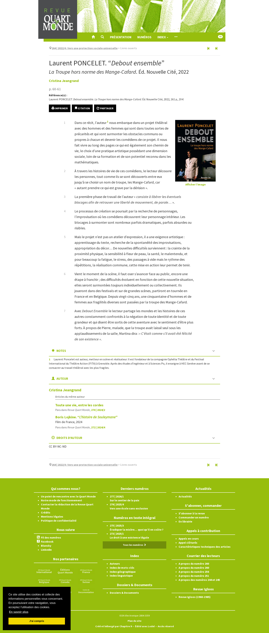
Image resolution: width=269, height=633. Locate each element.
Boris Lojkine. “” (86, 417)
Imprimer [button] (60, 108)
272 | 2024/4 (98, 427)
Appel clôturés (188, 542)
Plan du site (134, 620)
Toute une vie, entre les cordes (79, 405)
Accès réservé (166, 626)
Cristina (64, 80)
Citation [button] (82, 108)
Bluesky (46, 545)
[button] (102, 37)
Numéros (144, 37)
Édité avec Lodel (145, 626)
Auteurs (115, 563)
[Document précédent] (208, 48)
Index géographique (123, 571)
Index (162, 37)
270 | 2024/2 (98, 410)
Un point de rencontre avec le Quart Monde (68, 496)
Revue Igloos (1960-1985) (195, 597)
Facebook (47, 541)
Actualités (185, 496)
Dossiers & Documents (124, 592)
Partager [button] (105, 108)
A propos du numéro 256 (194, 571)
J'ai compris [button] (36, 621)
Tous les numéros (134, 544)
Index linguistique (121, 575)
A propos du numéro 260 (194, 563)
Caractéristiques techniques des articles (205, 546)
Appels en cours (189, 538)
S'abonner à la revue (192, 513)
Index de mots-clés (122, 567)
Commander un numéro (194, 517)
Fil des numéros (51, 537)
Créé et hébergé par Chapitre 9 (113, 626)
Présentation (120, 37)
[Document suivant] (216, 48)
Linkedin (46, 549)
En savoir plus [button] (18, 611)
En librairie (185, 521)
